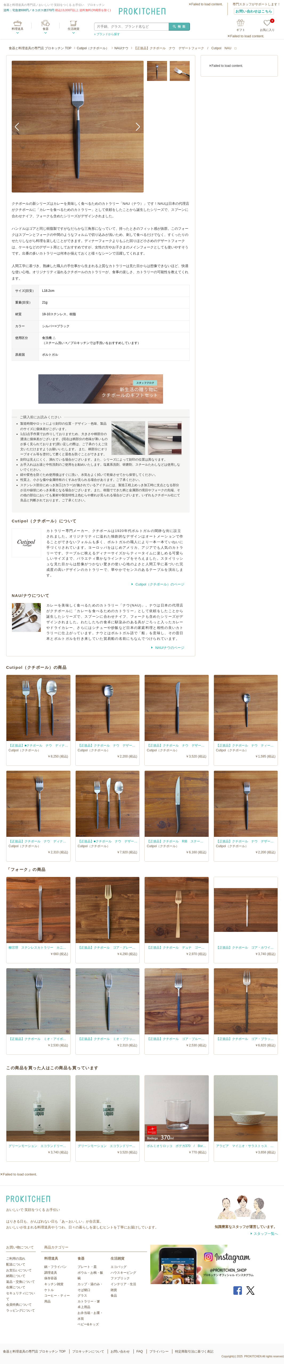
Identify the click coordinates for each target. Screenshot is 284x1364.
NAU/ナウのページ (169, 648)
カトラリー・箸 (89, 1301)
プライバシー (159, 1351)
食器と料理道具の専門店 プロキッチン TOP (40, 48)
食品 (114, 1295)
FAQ (139, 1351)
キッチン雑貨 (53, 1284)
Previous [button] (19, 126)
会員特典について (19, 1304)
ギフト (240, 29)
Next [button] (135, 126)
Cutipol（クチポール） (93, 48)
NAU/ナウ (121, 48)
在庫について (15, 1287)
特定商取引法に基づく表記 (194, 1351)
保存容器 (50, 1278)
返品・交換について (20, 1282)
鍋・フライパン (55, 1267)
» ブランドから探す (107, 34)
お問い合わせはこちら (254, 11)
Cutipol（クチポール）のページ (159, 584)
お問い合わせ (120, 1351)
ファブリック (120, 1278)
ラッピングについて (20, 1310)
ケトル (49, 1290)
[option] (78, 126)
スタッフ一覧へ (266, 1234)
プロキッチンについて (88, 1351)
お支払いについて (19, 1270)
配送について (15, 1264)
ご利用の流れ (15, 1258)
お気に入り (267, 25)
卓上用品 (84, 1307)
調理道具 (50, 1273)
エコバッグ (119, 1267)
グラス (82, 1295)
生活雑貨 (73, 28)
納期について (15, 1276)
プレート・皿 (87, 1267)
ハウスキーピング (123, 1273)
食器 (45, 28)
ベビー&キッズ (88, 1324)
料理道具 (17, 28)
